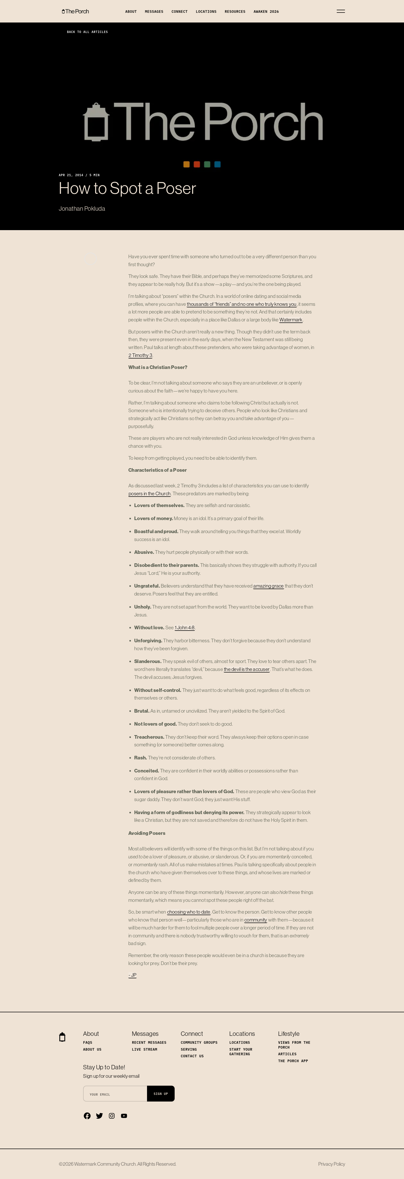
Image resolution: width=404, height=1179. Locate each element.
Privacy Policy (331, 1164)
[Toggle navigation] (340, 11)
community (255, 920)
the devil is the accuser (247, 669)
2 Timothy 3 (140, 355)
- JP (132, 975)
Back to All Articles (83, 31)
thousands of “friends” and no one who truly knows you (241, 304)
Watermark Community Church (105, 1164)
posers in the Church (150, 493)
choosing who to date (188, 912)
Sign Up (161, 1093)
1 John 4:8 (185, 627)
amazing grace (268, 586)
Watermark (290, 319)
